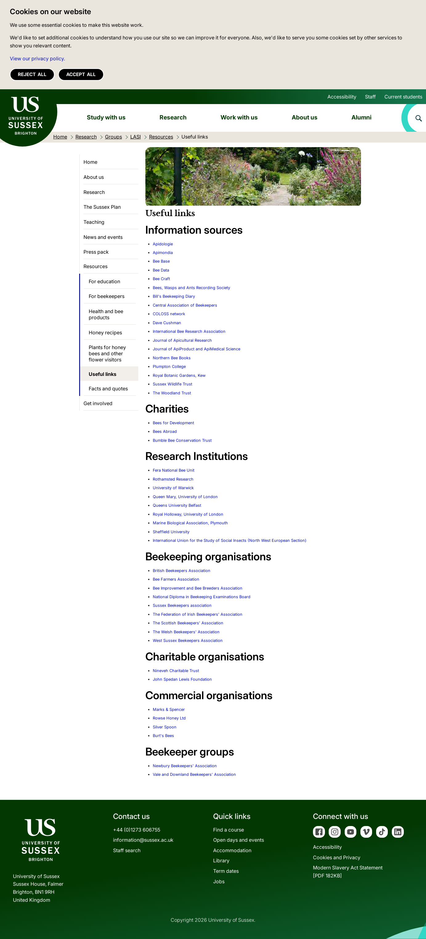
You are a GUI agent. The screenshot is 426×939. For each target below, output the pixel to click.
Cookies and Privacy (336, 857)
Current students (403, 97)
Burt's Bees (163, 735)
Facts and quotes (108, 388)
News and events (103, 237)
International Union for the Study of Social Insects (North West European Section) (229, 540)
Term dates (226, 871)
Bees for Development (173, 423)
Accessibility (341, 97)
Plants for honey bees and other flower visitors (107, 353)
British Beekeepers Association (181, 570)
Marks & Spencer (169, 709)
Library (221, 860)
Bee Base (161, 261)
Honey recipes (105, 332)
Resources (95, 266)
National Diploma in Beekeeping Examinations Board (201, 596)
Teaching (93, 222)
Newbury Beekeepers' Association (185, 766)
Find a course (228, 830)
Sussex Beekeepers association (182, 605)
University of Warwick (173, 488)
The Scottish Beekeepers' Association (188, 623)
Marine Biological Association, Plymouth (190, 523)
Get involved (97, 403)
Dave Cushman (167, 322)
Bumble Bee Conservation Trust (182, 440)
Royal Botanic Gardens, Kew (179, 375)
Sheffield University (171, 532)
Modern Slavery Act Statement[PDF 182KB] (348, 871)
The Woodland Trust (172, 393)
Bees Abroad (165, 431)
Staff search (126, 850)
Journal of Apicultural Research (182, 340)
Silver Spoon (164, 727)
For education (104, 281)
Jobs (219, 881)
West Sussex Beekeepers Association (188, 640)
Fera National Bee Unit (173, 470)
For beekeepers (106, 296)
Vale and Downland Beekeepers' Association (194, 774)
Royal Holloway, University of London (188, 514)
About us (305, 117)
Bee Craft (161, 278)
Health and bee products (106, 314)
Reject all (32, 74)
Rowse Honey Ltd (169, 718)
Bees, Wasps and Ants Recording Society (191, 287)
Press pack (96, 252)
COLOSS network (169, 314)
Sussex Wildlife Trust (172, 384)
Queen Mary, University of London (185, 496)
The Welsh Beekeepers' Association (186, 632)
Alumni (361, 117)
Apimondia (163, 252)
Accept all (81, 74)
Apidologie (163, 244)
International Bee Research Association (189, 331)
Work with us (239, 117)
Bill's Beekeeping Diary (174, 296)
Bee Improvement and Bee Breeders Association (197, 588)
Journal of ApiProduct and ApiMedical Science (196, 349)
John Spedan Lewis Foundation (182, 679)
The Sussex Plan (102, 207)
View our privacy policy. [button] (37, 58)
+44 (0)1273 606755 (136, 830)
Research (173, 117)
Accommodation (232, 850)
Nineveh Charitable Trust (176, 670)
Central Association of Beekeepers (185, 305)
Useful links (102, 374)
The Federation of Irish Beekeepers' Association (197, 614)
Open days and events (238, 840)
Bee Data (161, 270)
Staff (370, 97)
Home (90, 162)
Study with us (106, 117)
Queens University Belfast (177, 505)
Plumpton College (169, 366)
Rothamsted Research (173, 479)
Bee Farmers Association (176, 579)
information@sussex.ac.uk (143, 840)
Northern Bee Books (172, 358)
